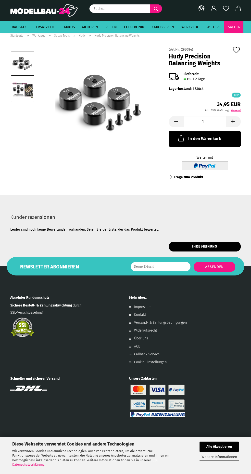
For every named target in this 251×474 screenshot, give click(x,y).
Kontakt (140, 315)
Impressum (142, 307)
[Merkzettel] (226, 8)
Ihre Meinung (204, 246)
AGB (137, 346)
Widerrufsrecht (145, 330)
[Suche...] (156, 8)
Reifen (111, 27)
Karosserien (162, 27)
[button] (201, 8)
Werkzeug (190, 27)
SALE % (234, 27)
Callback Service (147, 354)
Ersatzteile (46, 27)
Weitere (214, 27)
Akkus (69, 27)
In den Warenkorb (199, 138)
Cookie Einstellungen (150, 362)
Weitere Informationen (219, 457)
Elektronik (134, 27)
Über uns (141, 338)
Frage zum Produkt (188, 177)
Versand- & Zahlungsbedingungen (160, 323)
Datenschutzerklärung (28, 464)
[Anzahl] (205, 121)
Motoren (90, 27)
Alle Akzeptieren (219, 447)
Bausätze (20, 27)
